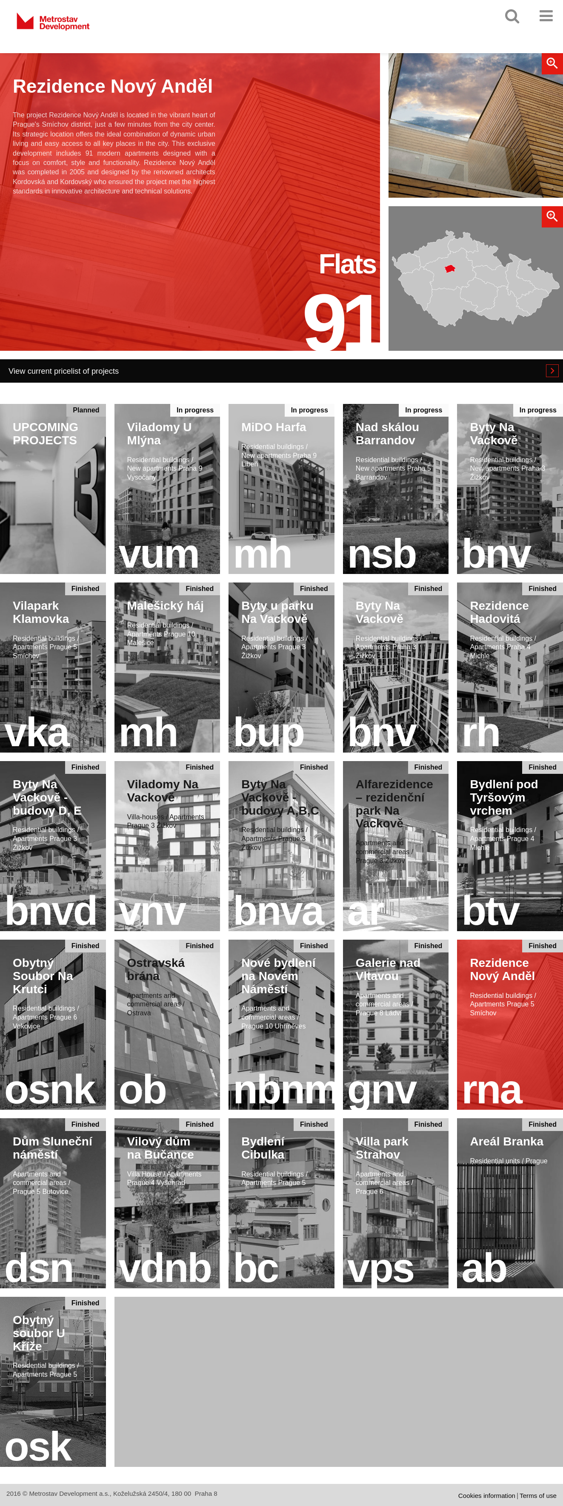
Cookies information (486, 1495)
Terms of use (538, 1495)
